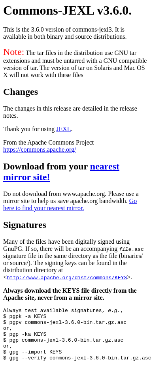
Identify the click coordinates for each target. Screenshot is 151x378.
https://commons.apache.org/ (39, 149)
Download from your (46, 166)
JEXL (63, 129)
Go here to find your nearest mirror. (70, 204)
